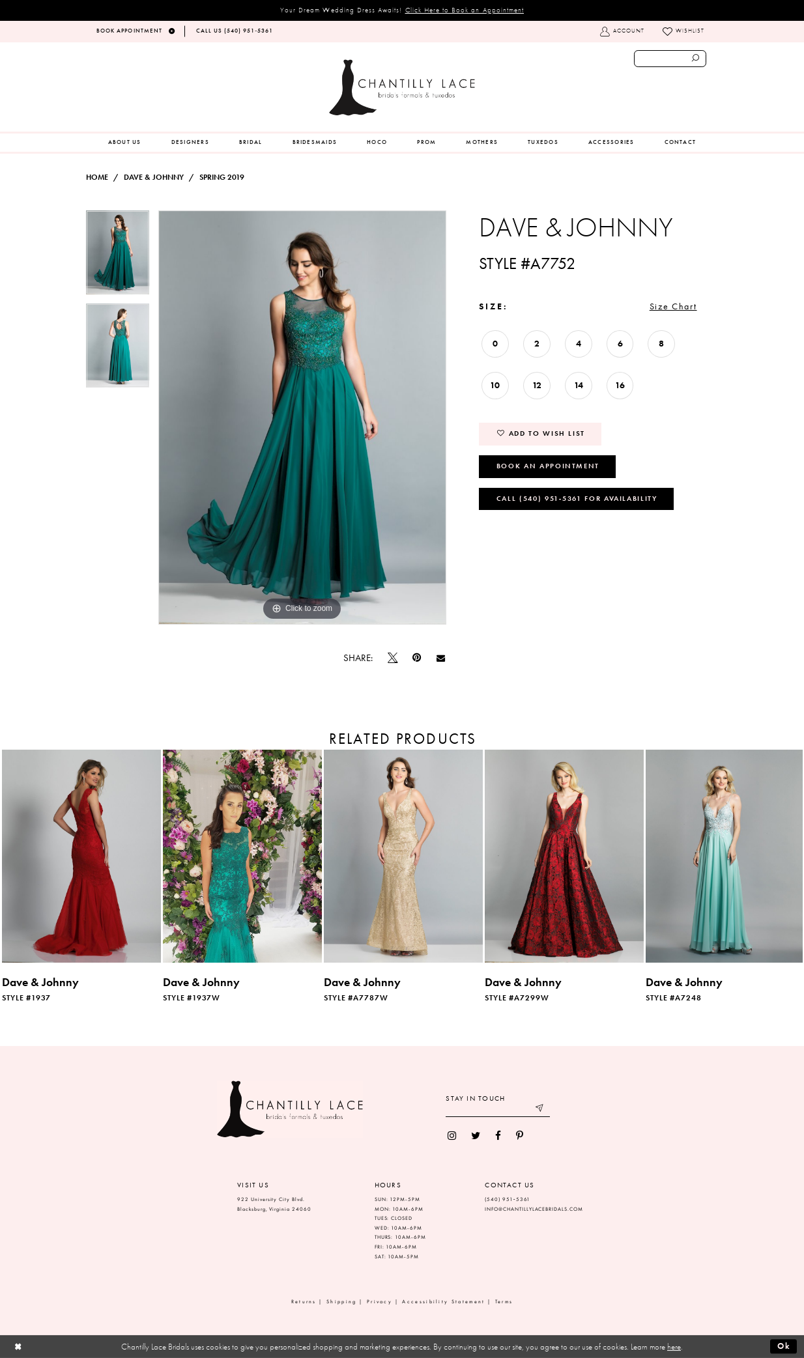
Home (97, 177)
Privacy (379, 1301)
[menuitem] (124, 143)
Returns (304, 1301)
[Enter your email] (498, 1109)
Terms (504, 1301)
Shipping (341, 1301)
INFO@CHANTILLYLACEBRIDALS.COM (534, 1209)
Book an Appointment (547, 465)
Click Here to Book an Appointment (464, 9)
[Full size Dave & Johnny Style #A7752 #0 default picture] (302, 417)
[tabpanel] (117, 257)
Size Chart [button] (673, 306)
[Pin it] (417, 658)
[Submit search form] (696, 58)
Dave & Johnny (154, 177)
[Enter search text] (670, 58)
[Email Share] (440, 657)
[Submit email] (540, 1109)
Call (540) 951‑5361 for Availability (576, 498)
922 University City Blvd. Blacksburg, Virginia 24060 (274, 1204)
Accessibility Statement (443, 1301)
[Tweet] (392, 658)
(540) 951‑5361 (507, 1199)
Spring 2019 (221, 177)
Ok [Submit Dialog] (784, 1345)
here (674, 1346)
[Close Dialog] (18, 1347)
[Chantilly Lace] (402, 87)
